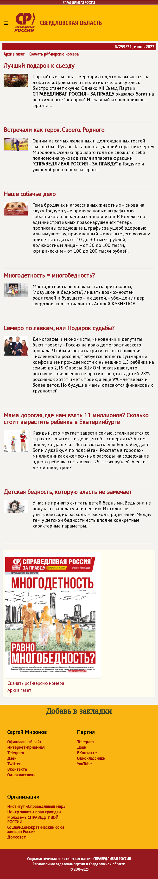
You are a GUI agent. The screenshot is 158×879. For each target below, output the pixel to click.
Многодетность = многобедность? (79, 291)
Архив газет (14, 53)
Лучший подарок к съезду (79, 87)
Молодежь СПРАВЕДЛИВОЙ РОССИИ (32, 819)
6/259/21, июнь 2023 (134, 46)
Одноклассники (21, 775)
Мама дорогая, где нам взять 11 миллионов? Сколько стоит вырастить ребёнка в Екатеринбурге (79, 443)
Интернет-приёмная (25, 747)
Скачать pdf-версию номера (54, 53)
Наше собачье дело (79, 224)
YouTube (84, 764)
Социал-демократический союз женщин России (35, 829)
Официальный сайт (24, 742)
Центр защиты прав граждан (34, 812)
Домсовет (16, 837)
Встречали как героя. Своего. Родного (79, 151)
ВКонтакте (17, 769)
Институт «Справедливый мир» (36, 806)
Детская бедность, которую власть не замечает (79, 510)
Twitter (13, 764)
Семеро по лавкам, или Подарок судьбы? (79, 361)
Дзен (11, 758)
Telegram (15, 753)
